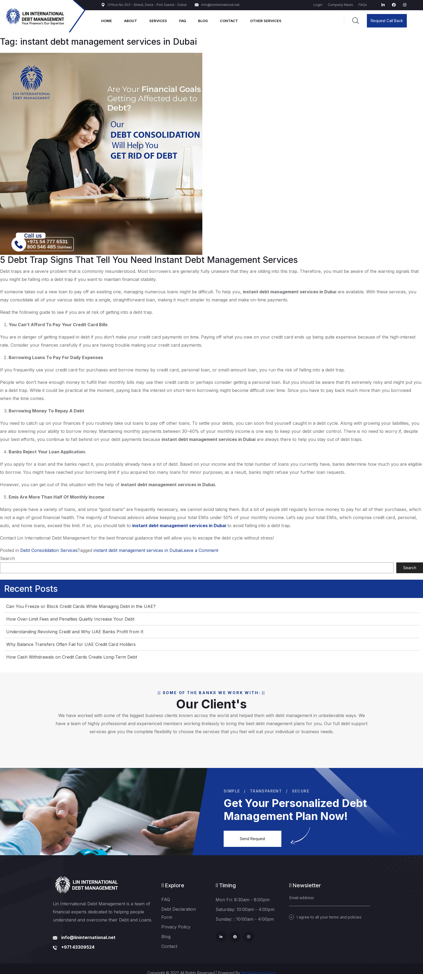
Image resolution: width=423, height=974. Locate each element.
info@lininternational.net (217, 5)
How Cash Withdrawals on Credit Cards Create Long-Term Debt (71, 657)
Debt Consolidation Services (48, 550)
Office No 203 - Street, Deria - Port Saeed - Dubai (144, 5)
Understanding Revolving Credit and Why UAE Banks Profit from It (74, 631)
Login (317, 5)
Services (158, 21)
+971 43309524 (77, 947)
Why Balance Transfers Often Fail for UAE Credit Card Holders (71, 644)
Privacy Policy (175, 927)
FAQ (182, 21)
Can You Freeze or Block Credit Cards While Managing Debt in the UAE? (81, 606)
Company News (340, 5)
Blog (203, 21)
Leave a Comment (199, 550)
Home (106, 21)
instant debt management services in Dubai (137, 550)
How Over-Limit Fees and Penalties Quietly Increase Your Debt (70, 619)
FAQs (363, 5)
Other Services (265, 21)
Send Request (252, 838)
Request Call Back (387, 20)
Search (7, 558)
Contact (229, 21)
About (130, 21)
